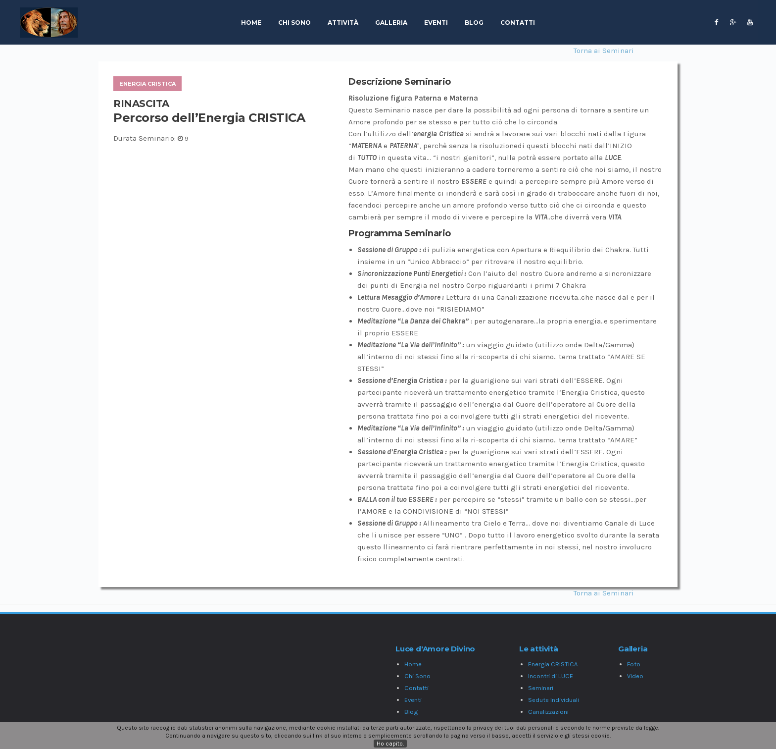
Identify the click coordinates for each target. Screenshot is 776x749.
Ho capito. (390, 743)
